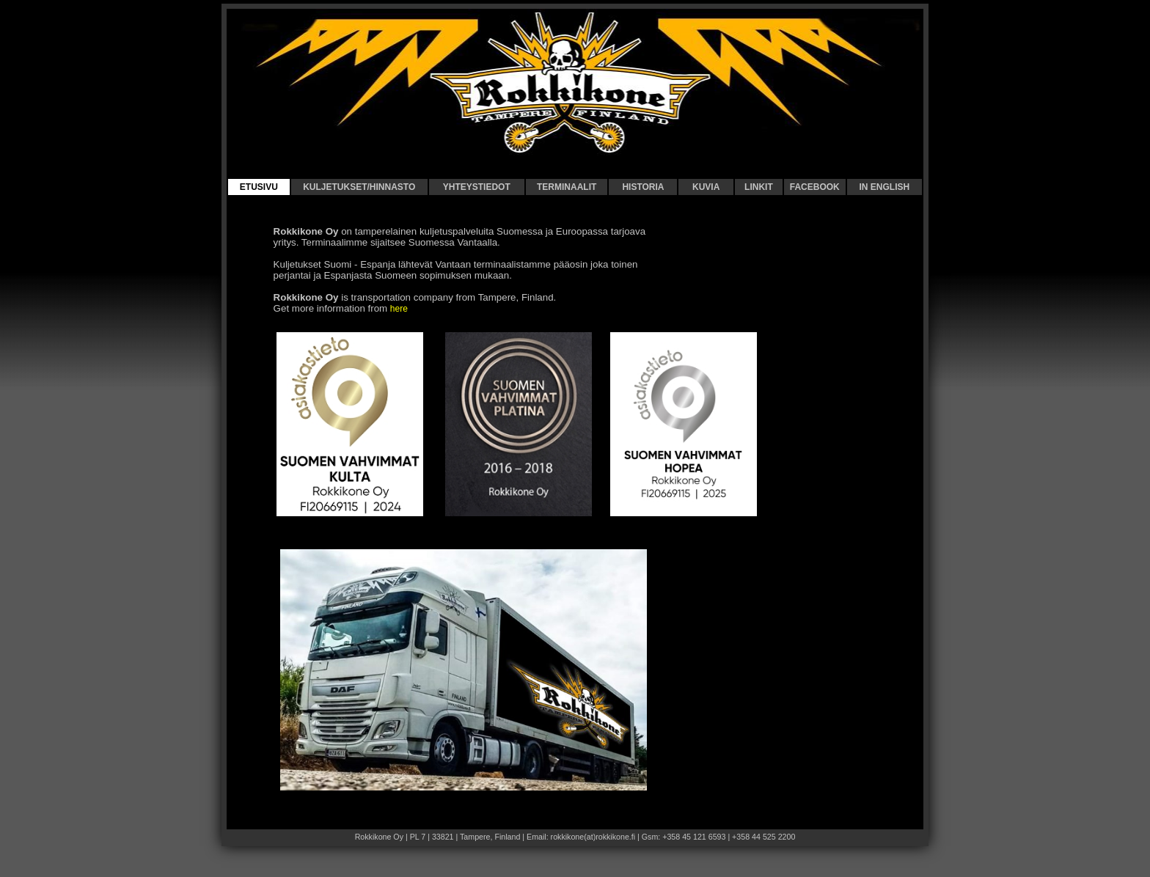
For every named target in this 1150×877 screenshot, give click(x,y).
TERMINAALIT (566, 187)
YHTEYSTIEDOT (476, 187)
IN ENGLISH (884, 187)
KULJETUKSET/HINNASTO (359, 187)
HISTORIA (643, 187)
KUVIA (705, 187)
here (399, 309)
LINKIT (758, 187)
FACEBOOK (815, 187)
